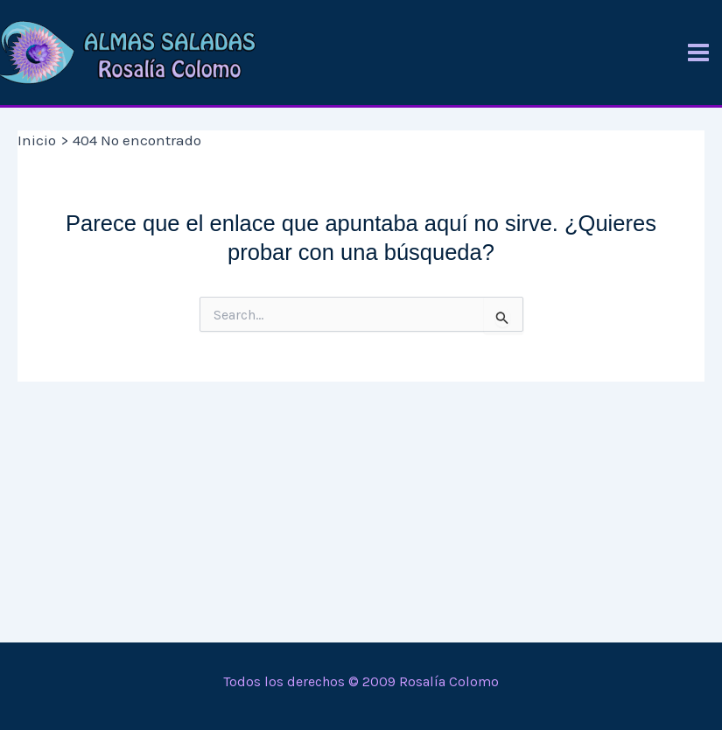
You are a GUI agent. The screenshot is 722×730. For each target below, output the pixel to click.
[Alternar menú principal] (698, 52)
